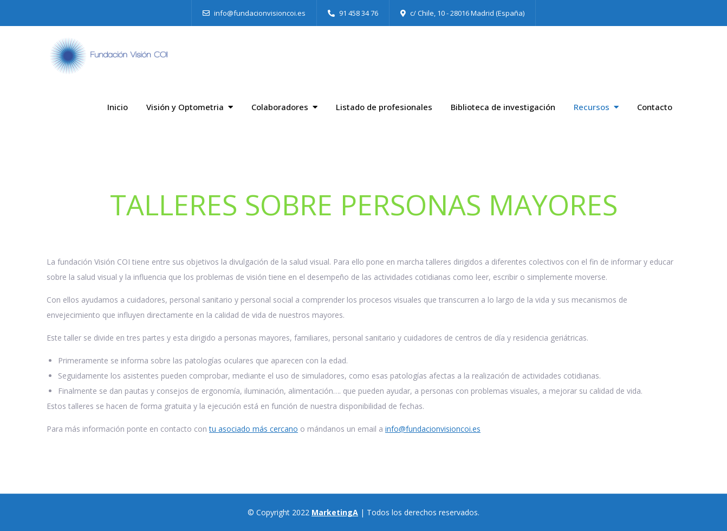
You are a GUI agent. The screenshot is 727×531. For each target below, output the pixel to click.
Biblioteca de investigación (503, 106)
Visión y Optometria (185, 106)
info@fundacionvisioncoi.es (254, 13)
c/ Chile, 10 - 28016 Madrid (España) (462, 13)
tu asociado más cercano (253, 429)
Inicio (117, 106)
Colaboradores (279, 106)
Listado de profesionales (384, 106)
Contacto (654, 106)
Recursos (591, 106)
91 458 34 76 (353, 13)
